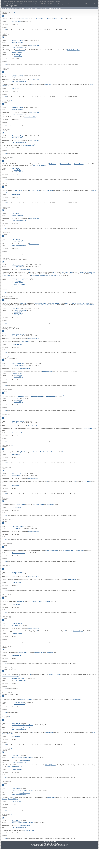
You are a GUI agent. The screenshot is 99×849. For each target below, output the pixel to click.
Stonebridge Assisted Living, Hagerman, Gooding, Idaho (46, 275)
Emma (18, 56)
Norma (24, 18)
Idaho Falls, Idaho (54, 273)
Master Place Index (43, 8)
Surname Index (10, 8)
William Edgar (18, 265)
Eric (52, 164)
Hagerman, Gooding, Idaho (86, 304)
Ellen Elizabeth (26, 699)
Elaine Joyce (19, 680)
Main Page (3, 8)
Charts (23, 8)
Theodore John (54, 674)
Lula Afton (17, 266)
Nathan (47, 84)
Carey (16, 723)
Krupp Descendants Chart (19, 47)
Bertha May (59, 18)
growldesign (63, 847)
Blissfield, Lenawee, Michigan (14, 766)
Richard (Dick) (50, 765)
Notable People (29, 8)
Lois (21, 396)
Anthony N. (17, 40)
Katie (18, 190)
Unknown (47, 371)
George (51, 797)
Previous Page (52, 8)
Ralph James (34, 45)
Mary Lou (17, 42)
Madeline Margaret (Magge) (22, 725)
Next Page (58, 8)
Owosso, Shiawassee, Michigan (10, 676)
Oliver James (67, 272)
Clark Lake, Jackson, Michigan (10, 799)
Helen (17, 375)
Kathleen (18, 377)
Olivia (17, 54)
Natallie (20, 50)
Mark (87, 481)
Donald (87, 428)
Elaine (23, 303)
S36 (6, 29)
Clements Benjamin (43, 18)
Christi (25, 341)
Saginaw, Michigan (75, 699)
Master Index (18, 8)
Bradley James (20, 279)
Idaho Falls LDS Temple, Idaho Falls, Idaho (77, 303)
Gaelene (18, 282)
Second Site (48, 847)
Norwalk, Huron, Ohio (30, 117)
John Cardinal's (42, 847)
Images (36, 8)
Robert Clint (19, 284)
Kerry (17, 281)
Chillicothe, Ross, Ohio (73, 50)
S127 (6, 688)
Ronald (49, 732)
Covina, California (29, 830)
